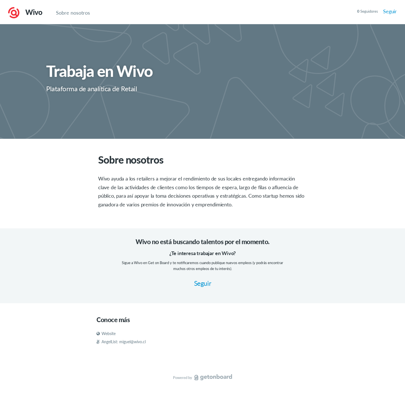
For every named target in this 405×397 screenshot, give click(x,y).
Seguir (390, 11)
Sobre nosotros (73, 13)
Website (106, 333)
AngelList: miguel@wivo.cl (121, 341)
